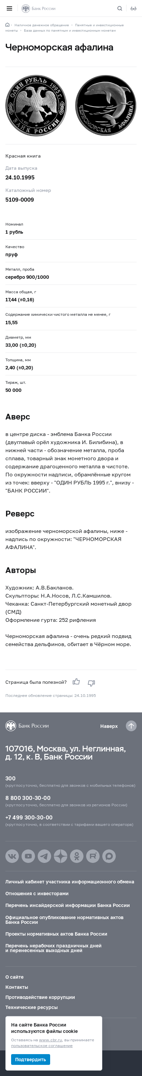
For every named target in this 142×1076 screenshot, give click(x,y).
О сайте (14, 977)
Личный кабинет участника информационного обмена (69, 881)
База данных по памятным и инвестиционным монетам (70, 30)
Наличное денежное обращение (41, 25)
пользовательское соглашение (42, 1045)
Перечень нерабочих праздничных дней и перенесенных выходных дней (53, 948)
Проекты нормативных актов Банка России (56, 934)
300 (10, 778)
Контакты (16, 987)
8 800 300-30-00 (27, 798)
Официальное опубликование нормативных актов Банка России (64, 919)
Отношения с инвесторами (37, 893)
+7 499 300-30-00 (28, 817)
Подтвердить (30, 1059)
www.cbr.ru (50, 1040)
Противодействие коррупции (40, 997)
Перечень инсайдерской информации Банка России (67, 905)
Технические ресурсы (31, 1007)
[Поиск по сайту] (124, 8)
